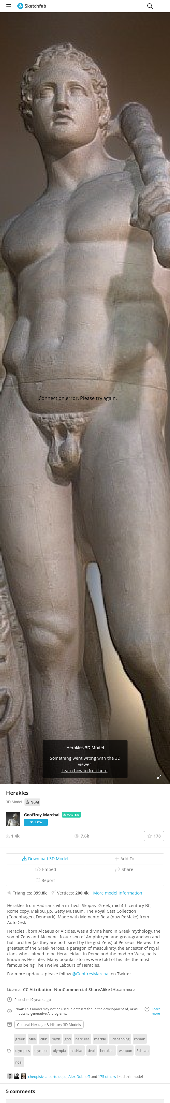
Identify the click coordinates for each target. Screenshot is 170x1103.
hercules (82, 1038)
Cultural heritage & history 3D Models (49, 1024)
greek (20, 1038)
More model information (117, 893)
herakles (107, 1050)
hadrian (77, 1050)
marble (100, 1038)
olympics (22, 1050)
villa (32, 1038)
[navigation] (8, 5)
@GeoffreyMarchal (91, 974)
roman (139, 1038)
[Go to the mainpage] (31, 6)
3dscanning (120, 1038)
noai (18, 1062)
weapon (125, 1050)
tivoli (92, 1050)
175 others (107, 1076)
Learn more (123, 989)
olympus (41, 1050)
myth (56, 1038)
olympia (59, 1050)
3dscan (142, 1050)
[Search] (150, 5)
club (43, 1038)
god (68, 1038)
